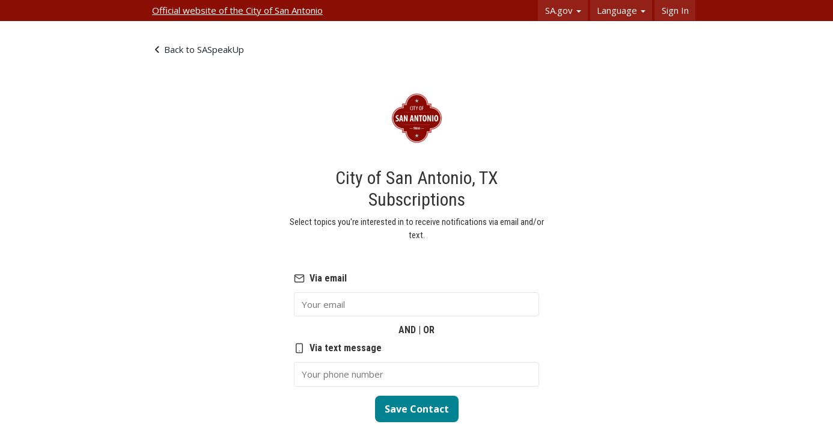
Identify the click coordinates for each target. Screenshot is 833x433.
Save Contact (417, 409)
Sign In (675, 10)
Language (621, 10)
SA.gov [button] (563, 10)
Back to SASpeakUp (199, 49)
